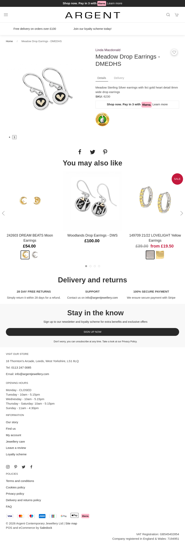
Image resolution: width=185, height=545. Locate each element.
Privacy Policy (129, 341)
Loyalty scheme (16, 454)
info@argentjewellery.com (101, 297)
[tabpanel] (48, 88)
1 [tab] (14, 137)
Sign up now (92, 331)
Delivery (119, 78)
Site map (71, 523)
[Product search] (168, 15)
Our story (12, 422)
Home (9, 41)
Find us (11, 428)
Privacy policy (15, 493)
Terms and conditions (20, 481)
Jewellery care (15, 441)
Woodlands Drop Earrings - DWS (92, 235)
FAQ (9, 506)
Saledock (46, 527)
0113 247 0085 (21, 367)
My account (13, 435)
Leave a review (16, 447)
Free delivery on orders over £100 (35, 28)
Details (102, 78)
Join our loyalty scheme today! (92, 28)
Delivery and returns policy (23, 500)
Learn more (114, 3)
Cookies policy (15, 487)
